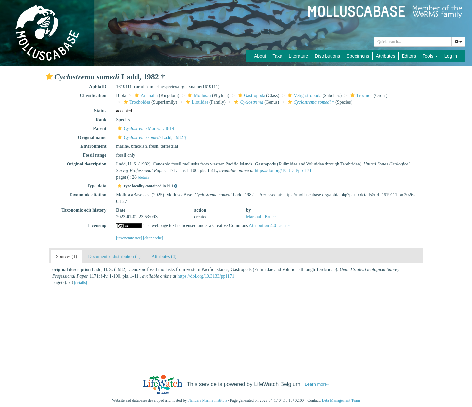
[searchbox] (412, 41)
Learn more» (317, 384)
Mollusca (198, 95)
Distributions (327, 56)
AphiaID (97, 86)
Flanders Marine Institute (207, 400)
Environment (93, 146)
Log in (450, 56)
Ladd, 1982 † (151, 137)
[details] (144, 177)
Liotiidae (196, 102)
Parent (99, 128)
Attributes (385, 56)
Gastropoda (250, 95)
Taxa (278, 56)
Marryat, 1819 (145, 128)
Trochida (361, 95)
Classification (93, 95)
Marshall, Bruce (261, 216)
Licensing (97, 225)
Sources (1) (66, 256)
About (260, 56)
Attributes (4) (164, 256)
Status (100, 110)
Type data (96, 186)
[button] (49, 76)
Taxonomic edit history (83, 210)
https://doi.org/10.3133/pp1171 (283, 170)
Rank (101, 119)
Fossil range (94, 155)
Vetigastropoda (303, 95)
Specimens (357, 56)
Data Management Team (341, 400)
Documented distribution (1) (114, 256)
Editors (409, 56)
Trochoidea (136, 102)
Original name (92, 137)
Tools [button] (430, 56)
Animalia (145, 95)
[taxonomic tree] (129, 238)
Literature (298, 56)
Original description (86, 164)
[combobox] (413, 42)
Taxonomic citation (87, 194)
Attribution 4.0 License (270, 225)
